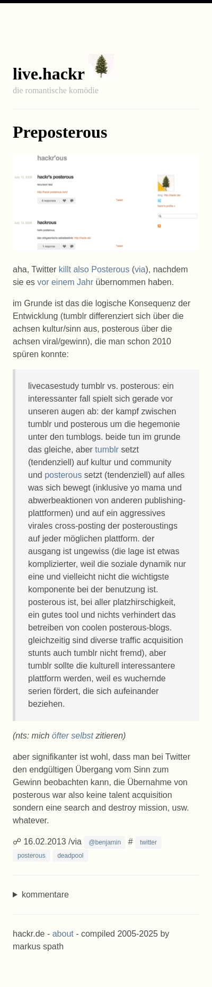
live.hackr (48, 73)
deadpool (70, 855)
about (63, 933)
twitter (148, 842)
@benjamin (105, 842)
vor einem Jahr (65, 282)
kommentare (45, 894)
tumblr (106, 449)
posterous (63, 474)
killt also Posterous (94, 269)
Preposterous (60, 131)
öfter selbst (72, 735)
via (140, 269)
